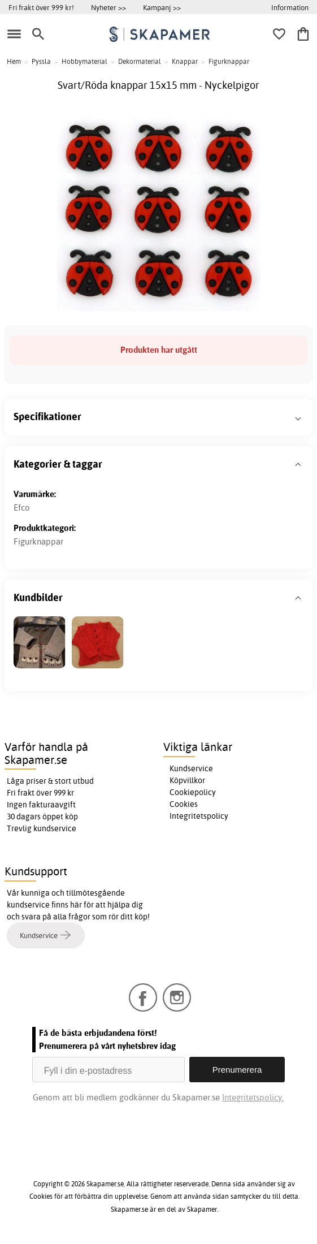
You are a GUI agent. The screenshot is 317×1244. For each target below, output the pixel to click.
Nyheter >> (108, 7)
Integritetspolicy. (253, 1097)
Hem (14, 61)
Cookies (184, 804)
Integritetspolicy (199, 816)
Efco (22, 507)
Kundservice (191, 768)
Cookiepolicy (193, 792)
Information (290, 7)
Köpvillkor (187, 780)
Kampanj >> (162, 7)
